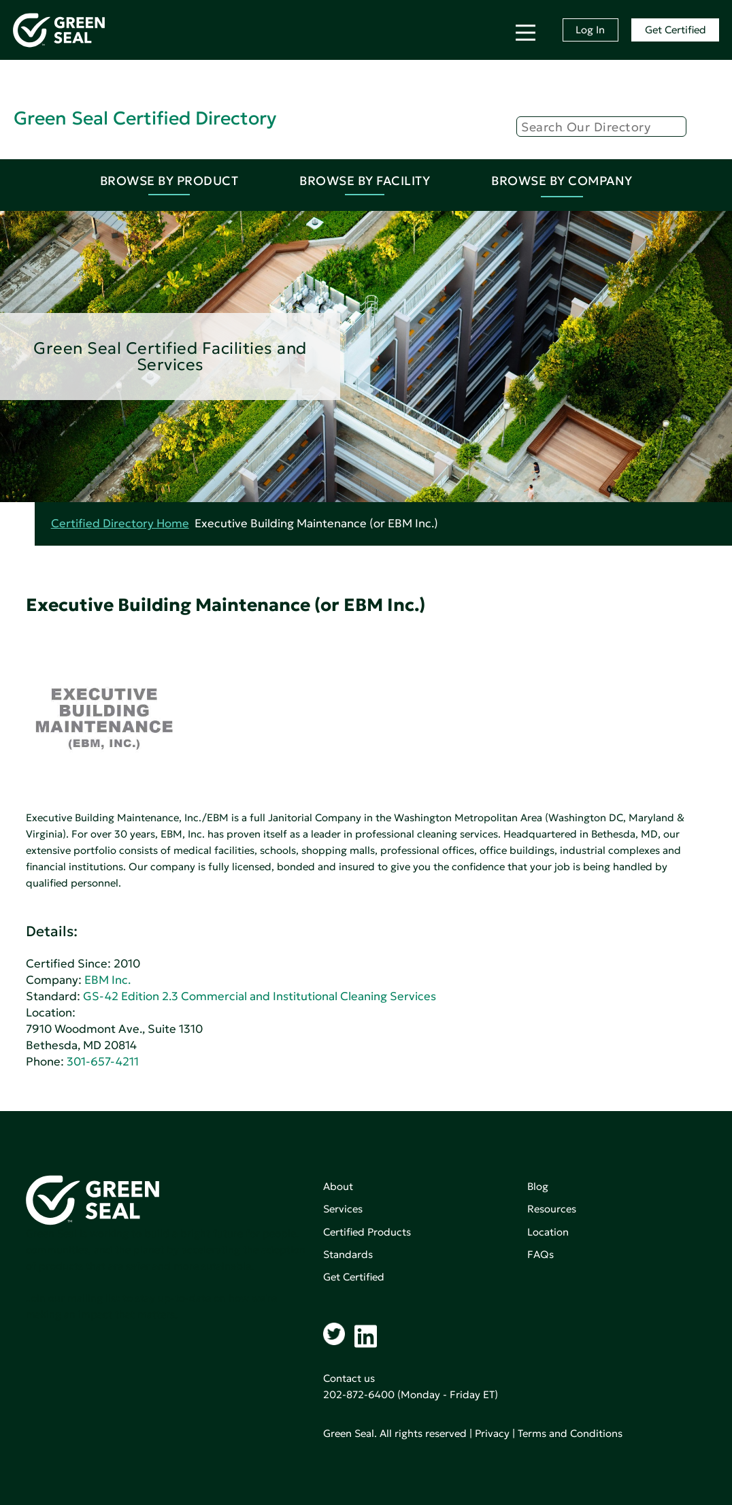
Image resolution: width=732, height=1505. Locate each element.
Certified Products (367, 1231)
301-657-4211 (103, 1062)
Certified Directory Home (120, 523)
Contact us (349, 1378)
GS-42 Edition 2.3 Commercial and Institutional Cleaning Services (259, 996)
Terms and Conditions (570, 1433)
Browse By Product (169, 180)
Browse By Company (562, 180)
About (338, 1186)
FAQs (540, 1254)
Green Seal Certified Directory (145, 118)
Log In (590, 29)
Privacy (492, 1433)
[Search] (601, 126)
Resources (551, 1208)
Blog (537, 1186)
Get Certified (675, 29)
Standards (348, 1254)
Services (343, 1208)
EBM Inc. (107, 980)
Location (548, 1231)
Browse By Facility (364, 180)
